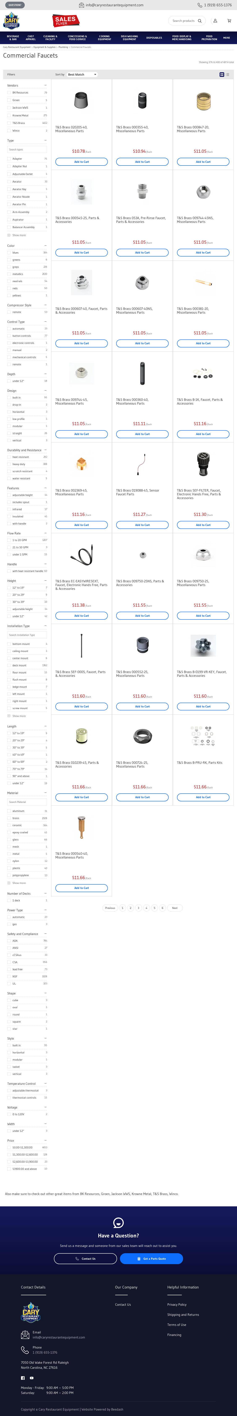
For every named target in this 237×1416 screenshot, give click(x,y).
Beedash (117, 1409)
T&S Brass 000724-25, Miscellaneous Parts (132, 764)
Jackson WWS (20, 107)
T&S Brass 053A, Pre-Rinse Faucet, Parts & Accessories (141, 220)
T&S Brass (19, 123)
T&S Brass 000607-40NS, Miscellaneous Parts (134, 310)
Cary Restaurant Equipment (17, 47)
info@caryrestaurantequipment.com (59, 1337)
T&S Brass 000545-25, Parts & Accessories (77, 220)
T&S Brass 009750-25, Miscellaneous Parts (193, 583)
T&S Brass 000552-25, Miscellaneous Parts (132, 673)
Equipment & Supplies (45, 47)
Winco (16, 130)
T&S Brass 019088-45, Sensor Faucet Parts (137, 492)
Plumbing (63, 47)
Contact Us (85, 1259)
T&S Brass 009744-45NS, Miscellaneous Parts (195, 220)
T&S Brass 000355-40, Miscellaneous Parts (132, 129)
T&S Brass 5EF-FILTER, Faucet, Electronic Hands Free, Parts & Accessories (199, 494)
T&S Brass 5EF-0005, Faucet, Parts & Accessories (80, 673)
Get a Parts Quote (151, 1259)
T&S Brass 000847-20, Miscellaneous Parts (193, 129)
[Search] (187, 20)
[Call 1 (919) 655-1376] (215, 5)
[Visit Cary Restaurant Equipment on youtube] (32, 1377)
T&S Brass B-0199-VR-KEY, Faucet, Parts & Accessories (202, 673)
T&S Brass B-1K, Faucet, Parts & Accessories (200, 401)
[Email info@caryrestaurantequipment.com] (111, 5)
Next (175, 908)
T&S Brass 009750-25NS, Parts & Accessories (140, 583)
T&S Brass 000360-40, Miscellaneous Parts (132, 401)
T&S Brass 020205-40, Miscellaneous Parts (71, 129)
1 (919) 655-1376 (45, 1352)
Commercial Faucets (81, 47)
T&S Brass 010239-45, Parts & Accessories (77, 764)
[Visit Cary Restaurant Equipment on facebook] (23, 1377)
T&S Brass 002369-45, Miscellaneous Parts (71, 492)
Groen (16, 100)
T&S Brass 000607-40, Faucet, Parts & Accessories (81, 310)
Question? (15, 5)
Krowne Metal (20, 115)
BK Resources (20, 92)
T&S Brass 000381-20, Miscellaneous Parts (193, 310)
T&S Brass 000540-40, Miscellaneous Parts (71, 855)
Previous (110, 908)
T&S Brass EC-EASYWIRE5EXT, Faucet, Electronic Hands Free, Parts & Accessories (81, 584)
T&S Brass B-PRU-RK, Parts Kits (199, 762)
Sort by (59, 74)
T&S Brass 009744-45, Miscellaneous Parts (71, 401)
